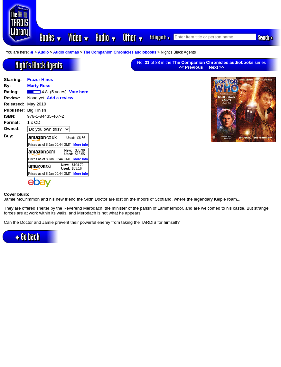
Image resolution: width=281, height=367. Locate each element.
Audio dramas (66, 52)
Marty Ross (39, 85)
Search (265, 37)
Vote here (78, 91)
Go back (27, 237)
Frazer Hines (40, 79)
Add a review (60, 97)
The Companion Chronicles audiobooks (119, 52)
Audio (106, 37)
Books (51, 37)
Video (78, 37)
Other (133, 37)
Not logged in (160, 37)
